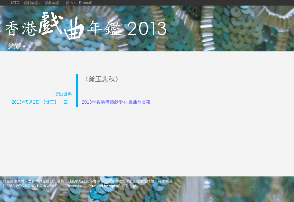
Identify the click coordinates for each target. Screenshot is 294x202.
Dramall (85, 3)
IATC (15, 3)
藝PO (70, 3)
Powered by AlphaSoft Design (112, 186)
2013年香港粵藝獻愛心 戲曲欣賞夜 (116, 102)
